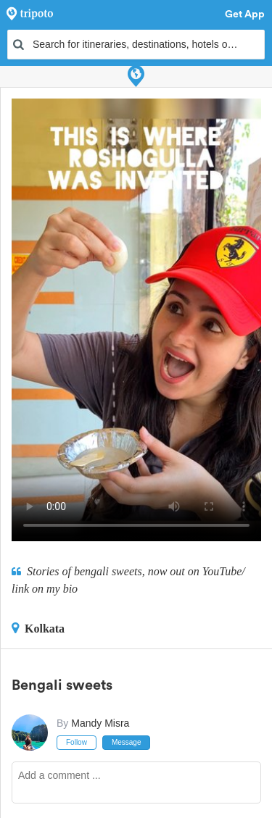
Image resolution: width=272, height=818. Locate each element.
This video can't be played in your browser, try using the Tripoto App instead (136, 320)
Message (126, 742)
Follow (76, 742)
